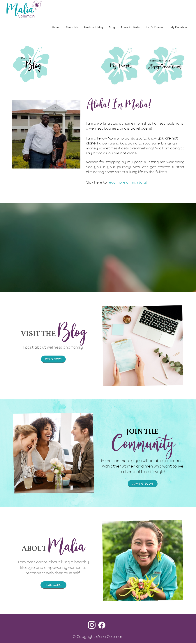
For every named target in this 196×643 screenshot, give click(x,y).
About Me (72, 27)
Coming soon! (142, 483)
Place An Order (131, 27)
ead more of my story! (128, 182)
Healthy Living (93, 27)
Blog (112, 27)
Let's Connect (155, 27)
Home (56, 27)
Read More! (53, 585)
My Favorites (179, 27)
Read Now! (53, 359)
